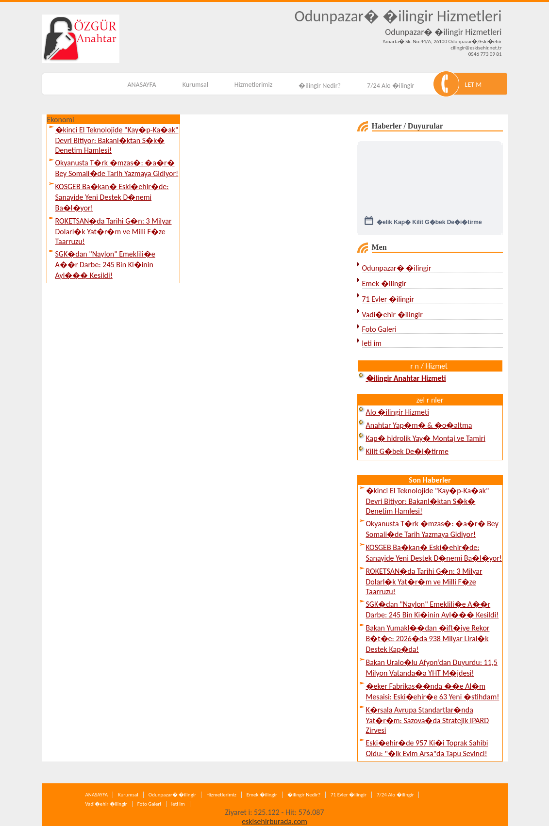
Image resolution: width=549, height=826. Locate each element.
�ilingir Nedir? (320, 85)
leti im (372, 343)
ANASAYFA (141, 85)
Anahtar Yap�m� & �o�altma (419, 425)
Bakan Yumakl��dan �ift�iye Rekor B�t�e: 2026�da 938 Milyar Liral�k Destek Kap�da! (428, 638)
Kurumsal (195, 85)
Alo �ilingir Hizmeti (397, 412)
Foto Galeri (379, 329)
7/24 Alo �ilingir (390, 85)
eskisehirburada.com (274, 821)
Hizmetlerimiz (253, 85)
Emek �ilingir (384, 283)
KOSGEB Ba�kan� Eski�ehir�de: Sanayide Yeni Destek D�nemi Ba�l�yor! (112, 197)
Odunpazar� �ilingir (397, 268)
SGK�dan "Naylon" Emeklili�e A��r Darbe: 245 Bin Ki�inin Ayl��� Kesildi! (105, 264)
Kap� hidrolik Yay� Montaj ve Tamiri (425, 438)
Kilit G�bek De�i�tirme (407, 451)
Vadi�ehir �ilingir (392, 314)
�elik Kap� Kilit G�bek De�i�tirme (429, 224)
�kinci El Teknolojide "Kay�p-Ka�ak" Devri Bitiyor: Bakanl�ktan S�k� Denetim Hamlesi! (117, 140)
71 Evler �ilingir (388, 299)
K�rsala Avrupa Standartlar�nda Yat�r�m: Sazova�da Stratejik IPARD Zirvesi (427, 720)
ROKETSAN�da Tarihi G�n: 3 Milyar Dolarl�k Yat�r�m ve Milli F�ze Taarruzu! (113, 231)
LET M (473, 85)
